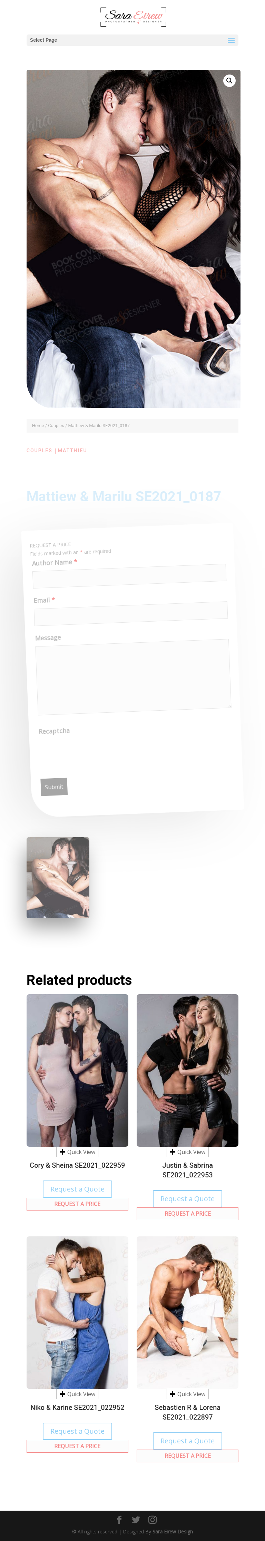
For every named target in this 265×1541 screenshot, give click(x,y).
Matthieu (72, 450)
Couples (56, 425)
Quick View (77, 1152)
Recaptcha (55, 735)
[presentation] (93, 754)
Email (42, 605)
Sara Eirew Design (173, 1531)
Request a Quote (77, 1189)
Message (47, 642)
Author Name (52, 566)
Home (38, 425)
